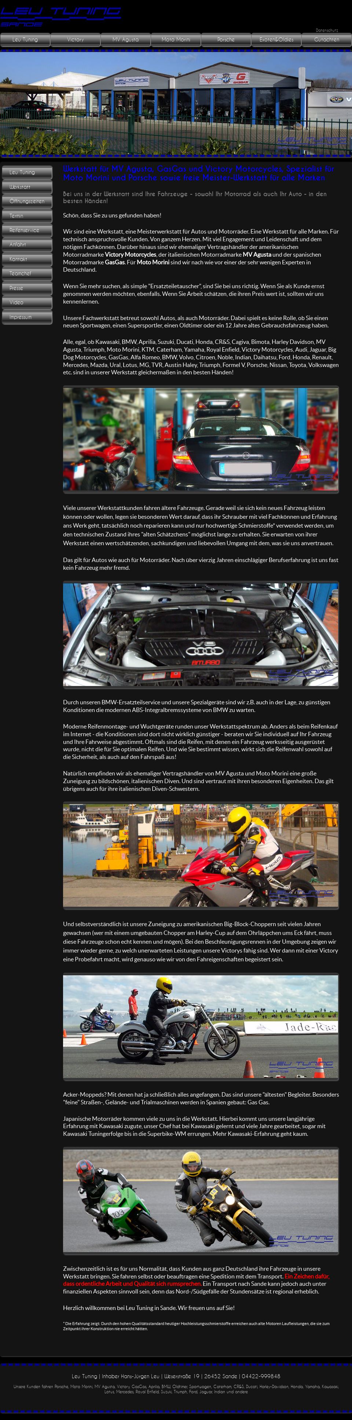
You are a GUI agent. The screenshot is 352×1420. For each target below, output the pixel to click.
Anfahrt (18, 244)
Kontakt (18, 259)
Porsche (226, 40)
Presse (16, 288)
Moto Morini (176, 40)
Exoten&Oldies (276, 40)
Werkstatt (20, 187)
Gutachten (326, 40)
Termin (16, 216)
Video (16, 302)
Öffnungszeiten (27, 201)
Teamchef (20, 273)
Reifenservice (24, 230)
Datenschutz (327, 30)
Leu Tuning (25, 40)
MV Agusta (126, 40)
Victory (75, 40)
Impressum (21, 317)
